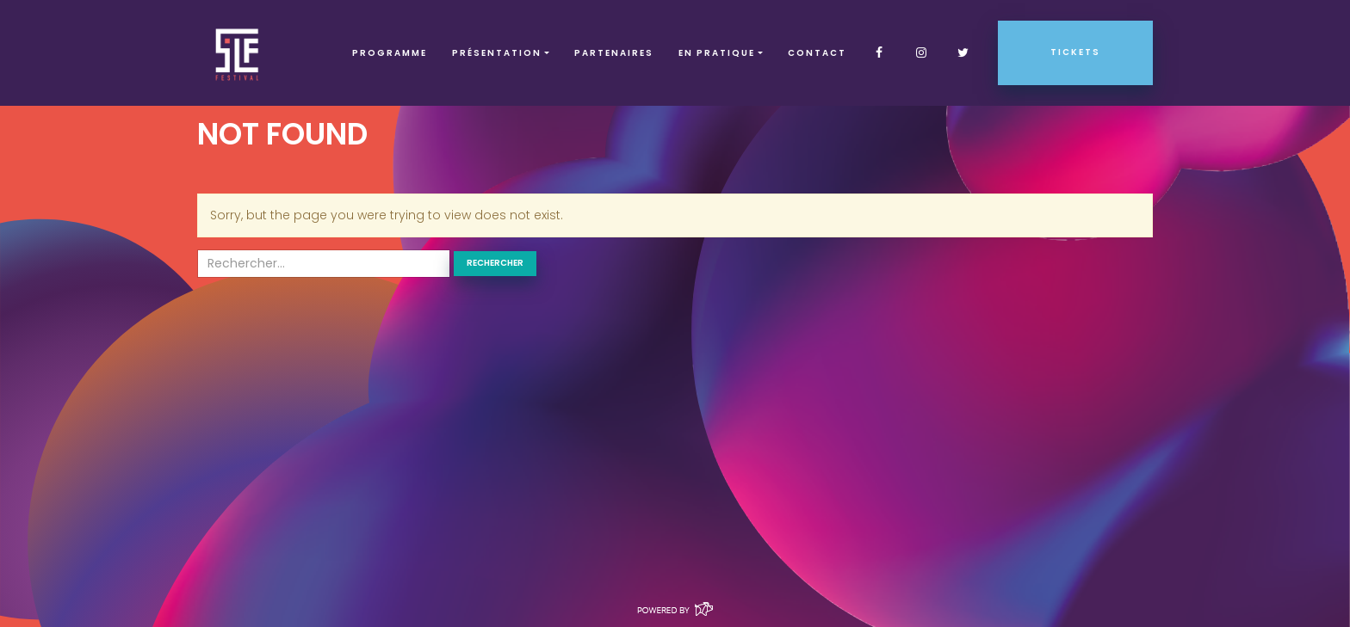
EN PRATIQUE (716, 52)
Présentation (497, 52)
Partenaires (613, 52)
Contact (817, 52)
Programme (389, 52)
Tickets (1075, 52)
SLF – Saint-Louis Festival (238, 53)
